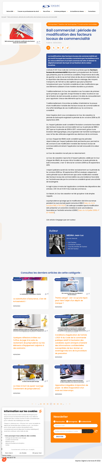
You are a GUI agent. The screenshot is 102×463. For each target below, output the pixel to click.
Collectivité (86, 421)
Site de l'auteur (73, 249)
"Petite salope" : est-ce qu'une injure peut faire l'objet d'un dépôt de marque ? (71, 300)
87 (51, 404)
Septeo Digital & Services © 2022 (88, 461)
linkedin (98, 227)
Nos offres (46, 11)
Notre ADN (10, 11)
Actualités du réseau (77, 11)
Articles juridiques (60, 11)
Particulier (60, 421)
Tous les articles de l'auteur (77, 247)
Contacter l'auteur (74, 245)
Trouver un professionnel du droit (28, 11)
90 (61, 404)
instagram (98, 235)
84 (41, 404)
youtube (98, 231)
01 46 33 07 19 (10, 458)
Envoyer (59, 437)
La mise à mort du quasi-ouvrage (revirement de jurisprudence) (28, 387)
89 (58, 404)
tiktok (98, 243)
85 (44, 404)
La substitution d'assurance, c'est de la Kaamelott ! (29, 300)
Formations (91, 11)
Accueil (3, 17)
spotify (98, 239)
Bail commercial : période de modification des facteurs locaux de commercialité (32, 17)
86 (47, 404)
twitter (98, 223)
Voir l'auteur (72, 242)
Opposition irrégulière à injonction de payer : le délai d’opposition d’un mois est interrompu (71, 388)
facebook (98, 219)
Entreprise (73, 421)
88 (54, 404)
